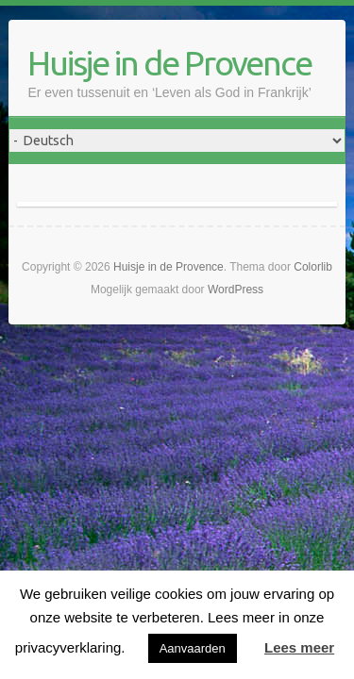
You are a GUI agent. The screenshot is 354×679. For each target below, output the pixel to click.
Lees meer (299, 647)
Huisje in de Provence (169, 62)
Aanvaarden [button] (193, 648)
